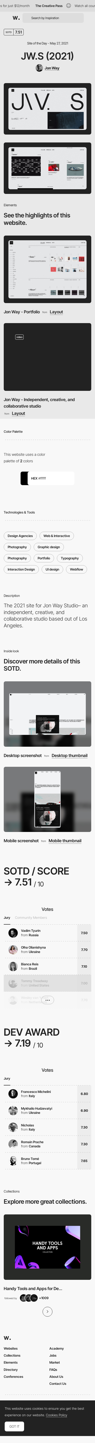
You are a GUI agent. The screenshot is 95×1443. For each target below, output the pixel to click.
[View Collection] (47, 1247)
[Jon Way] (47, 68)
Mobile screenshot (21, 840)
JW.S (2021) (47, 56)
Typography (70, 558)
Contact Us (57, 1384)
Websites (11, 1348)
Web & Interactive (57, 536)
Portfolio (44, 558)
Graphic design (49, 547)
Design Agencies (20, 536)
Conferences (13, 1377)
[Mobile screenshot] (47, 799)
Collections (12, 1355)
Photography (17, 547)
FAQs (53, 1370)
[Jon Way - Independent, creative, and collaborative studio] (47, 357)
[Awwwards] (16, 18)
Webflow (76, 569)
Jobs (52, 1355)
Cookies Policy (56, 1415)
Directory (11, 1370)
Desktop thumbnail (70, 756)
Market (54, 1362)
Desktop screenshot (23, 755)
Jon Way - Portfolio (22, 311)
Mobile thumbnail (65, 841)
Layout (56, 312)
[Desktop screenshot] (47, 714)
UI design (52, 569)
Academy (56, 1348)
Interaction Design (21, 569)
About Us (56, 1377)
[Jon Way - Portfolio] (47, 269)
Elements (11, 1362)
